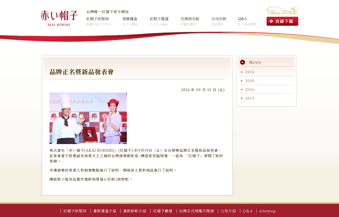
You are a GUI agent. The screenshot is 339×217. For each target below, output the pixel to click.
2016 (249, 89)
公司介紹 (214, 19)
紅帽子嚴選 (154, 19)
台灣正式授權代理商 (196, 210)
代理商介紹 (185, 19)
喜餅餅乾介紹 (134, 210)
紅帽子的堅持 (98, 19)
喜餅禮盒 (123, 19)
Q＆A (237, 19)
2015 (249, 98)
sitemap (267, 210)
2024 (249, 71)
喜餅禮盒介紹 (105, 210)
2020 (249, 80)
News (255, 62)
